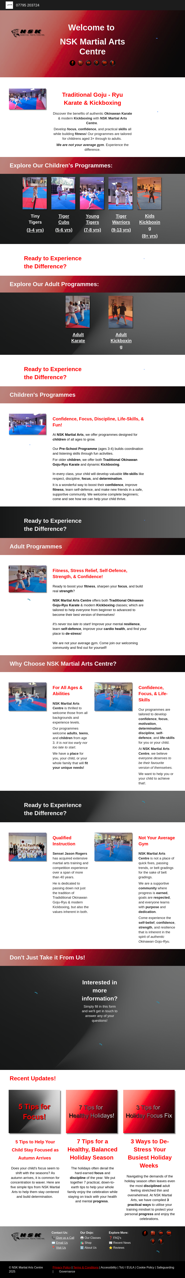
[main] (92, 40)
